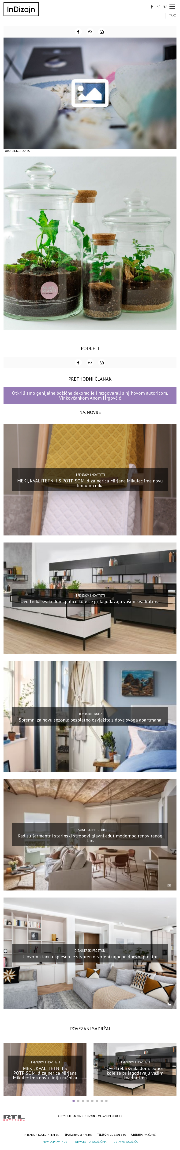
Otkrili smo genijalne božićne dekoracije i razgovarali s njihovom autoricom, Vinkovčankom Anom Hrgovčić (90, 395)
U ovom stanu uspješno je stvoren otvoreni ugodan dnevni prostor (90, 956)
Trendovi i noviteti (90, 475)
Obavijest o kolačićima (90, 1141)
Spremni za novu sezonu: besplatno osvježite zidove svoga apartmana (90, 720)
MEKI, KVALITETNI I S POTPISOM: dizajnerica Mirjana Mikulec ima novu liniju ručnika (90, 483)
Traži (172, 15)
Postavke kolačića (125, 1141)
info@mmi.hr (82, 1134)
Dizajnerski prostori (90, 830)
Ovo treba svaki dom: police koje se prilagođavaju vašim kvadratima (90, 601)
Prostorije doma (90, 714)
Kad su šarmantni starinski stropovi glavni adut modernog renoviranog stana (90, 838)
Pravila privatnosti (56, 1141)
